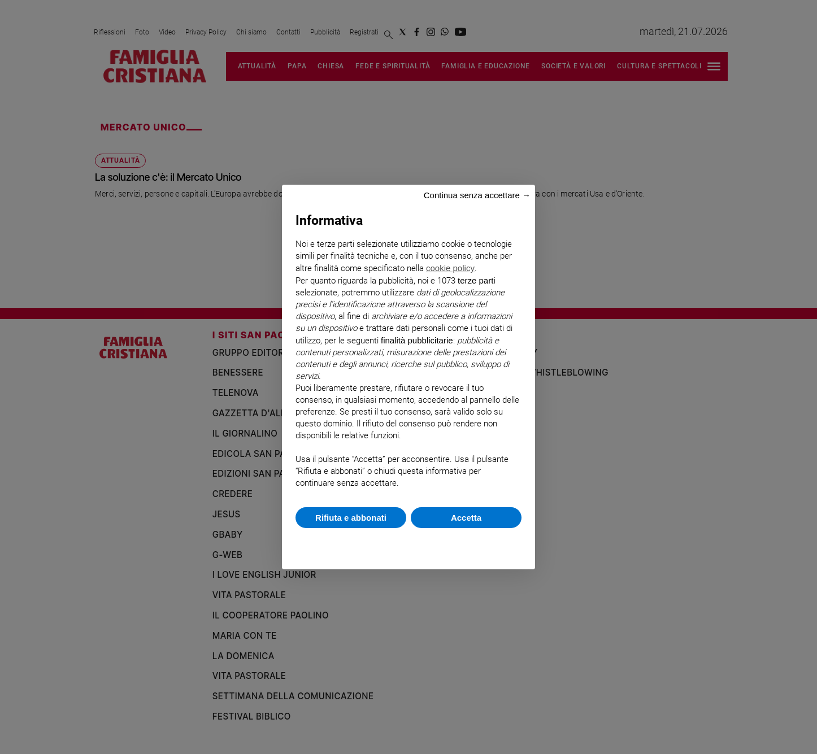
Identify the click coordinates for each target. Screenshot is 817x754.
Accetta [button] (466, 517)
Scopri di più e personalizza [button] (408, 543)
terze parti (477, 280)
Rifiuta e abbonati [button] (350, 517)
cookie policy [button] (450, 268)
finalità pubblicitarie (417, 340)
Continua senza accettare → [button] (477, 195)
